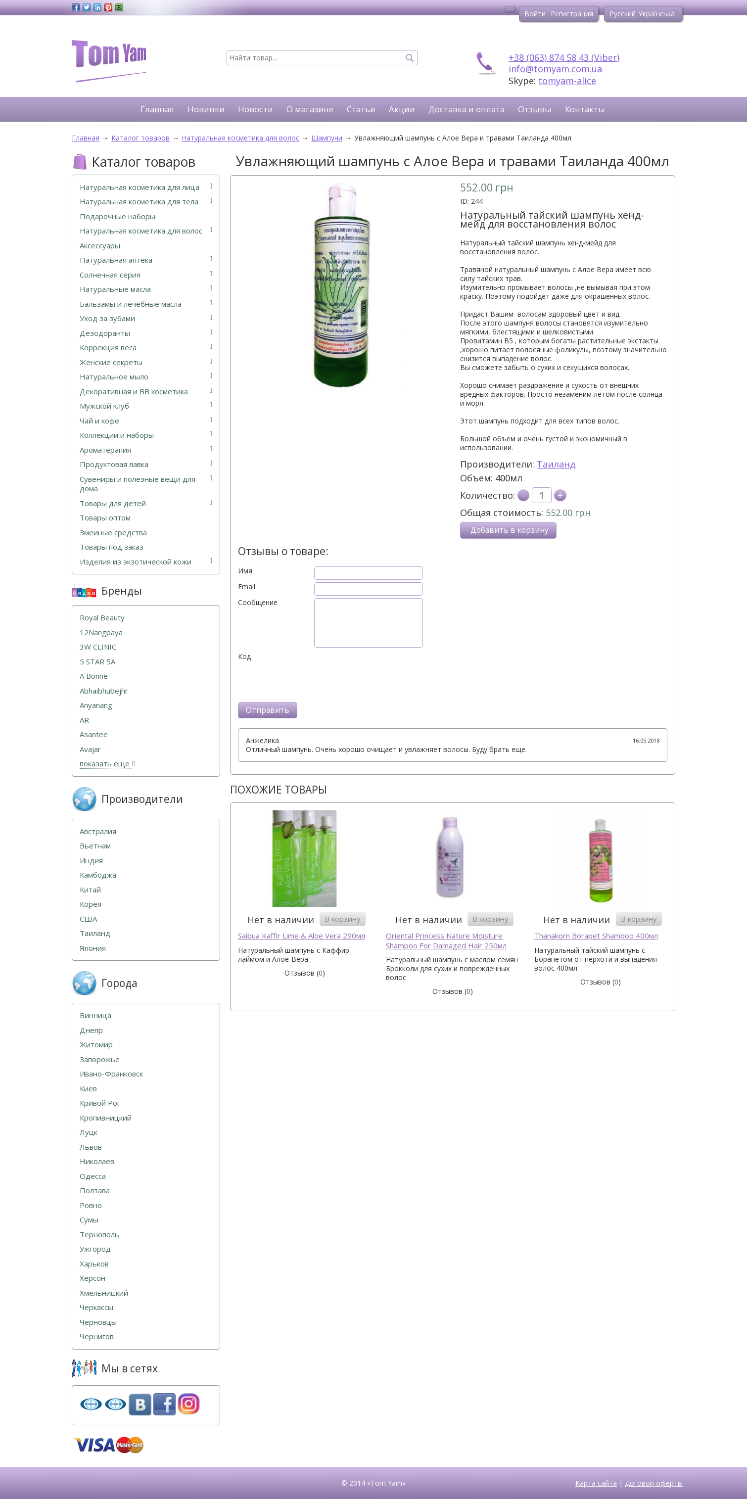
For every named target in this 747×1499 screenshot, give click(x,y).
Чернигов (97, 1336)
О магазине (309, 109)
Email (246, 586)
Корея (90, 904)
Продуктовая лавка (146, 464)
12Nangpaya (101, 632)
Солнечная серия (146, 275)
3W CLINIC (98, 647)
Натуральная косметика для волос (146, 230)
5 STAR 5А (97, 661)
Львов (91, 1147)
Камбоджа (98, 875)
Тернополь (99, 1234)
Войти (535, 13)
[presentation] (313, 680)
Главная (157, 109)
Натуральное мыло (146, 376)
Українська (656, 13)
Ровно (91, 1205)
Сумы (89, 1219)
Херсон (92, 1278)
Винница (95, 1015)
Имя (245, 570)
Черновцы (98, 1322)
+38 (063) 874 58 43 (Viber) (564, 57)
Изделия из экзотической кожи (146, 561)
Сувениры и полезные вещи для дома (146, 484)
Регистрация (572, 13)
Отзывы (535, 109)
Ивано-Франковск (111, 1073)
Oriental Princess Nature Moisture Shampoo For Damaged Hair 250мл (446, 940)
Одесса (93, 1176)
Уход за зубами (146, 318)
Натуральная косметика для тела (146, 201)
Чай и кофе (146, 420)
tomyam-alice (567, 81)
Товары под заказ (111, 547)
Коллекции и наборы (146, 435)
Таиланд (556, 464)
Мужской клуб (146, 406)
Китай (90, 889)
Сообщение (258, 602)
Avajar (90, 749)
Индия (91, 860)
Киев (88, 1088)
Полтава (95, 1190)
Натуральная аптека (146, 260)
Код (244, 656)
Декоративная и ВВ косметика (146, 391)
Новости (255, 109)
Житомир (96, 1044)
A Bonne (94, 676)
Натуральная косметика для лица (146, 187)
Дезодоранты (146, 333)
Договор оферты (654, 1483)
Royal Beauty (102, 617)
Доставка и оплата (466, 109)
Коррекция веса (146, 347)
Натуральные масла (146, 289)
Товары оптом (105, 517)
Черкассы (96, 1307)
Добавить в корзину (509, 530)
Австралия (98, 831)
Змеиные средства (113, 532)
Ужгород (95, 1249)
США (88, 919)
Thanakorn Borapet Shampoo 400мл (596, 935)
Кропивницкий (106, 1118)
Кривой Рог (100, 1103)
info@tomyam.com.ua (555, 69)
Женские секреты (146, 362)
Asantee (94, 734)
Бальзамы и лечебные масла (146, 304)
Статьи (361, 109)
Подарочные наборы (117, 216)
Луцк (88, 1132)
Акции (402, 109)
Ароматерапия (146, 450)
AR (84, 720)
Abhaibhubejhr (104, 691)
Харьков (94, 1263)
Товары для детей (146, 503)
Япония (93, 948)
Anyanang (96, 705)
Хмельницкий (104, 1293)
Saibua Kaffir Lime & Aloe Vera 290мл (301, 935)
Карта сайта (596, 1483)
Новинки (206, 109)
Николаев (97, 1161)
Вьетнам (95, 845)
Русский (622, 13)
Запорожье (100, 1059)
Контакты (585, 109)
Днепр (91, 1030)
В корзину (343, 919)
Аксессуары (100, 245)
